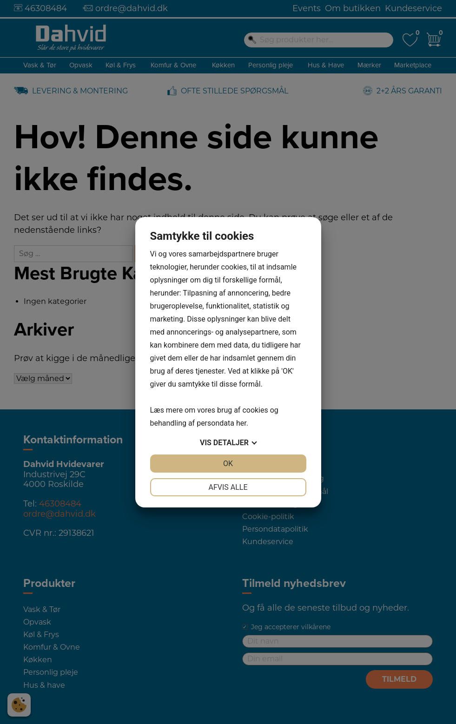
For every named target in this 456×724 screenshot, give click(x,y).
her (241, 423)
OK (228, 463)
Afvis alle (227, 487)
